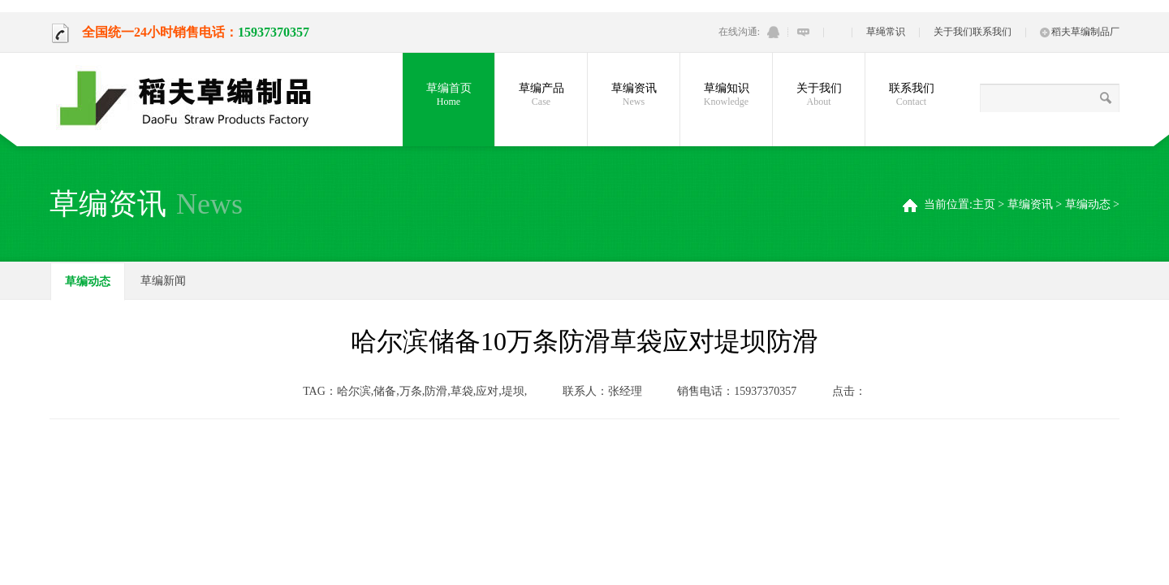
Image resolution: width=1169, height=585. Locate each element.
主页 (984, 204)
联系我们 (992, 31)
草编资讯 (1030, 204)
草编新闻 (163, 281)
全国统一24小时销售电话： (144, 32)
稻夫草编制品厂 (1079, 31)
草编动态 (1088, 204)
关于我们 (953, 31)
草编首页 (448, 95)
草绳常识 (885, 31)
